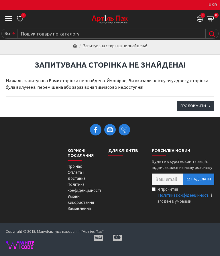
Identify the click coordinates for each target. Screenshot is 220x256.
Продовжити (193, 106)
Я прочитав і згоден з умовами (182, 195)
